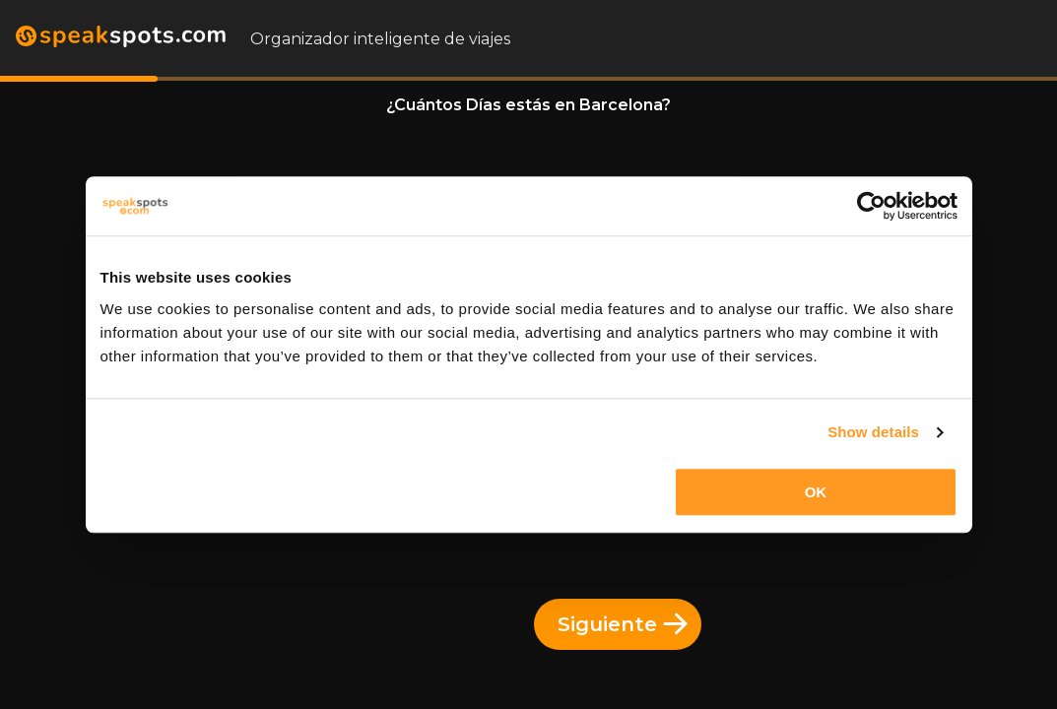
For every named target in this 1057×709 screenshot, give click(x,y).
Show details (873, 431)
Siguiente (623, 624)
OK (816, 491)
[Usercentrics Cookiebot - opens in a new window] (871, 206)
